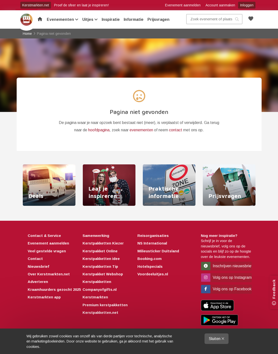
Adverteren (38, 282)
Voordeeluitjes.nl (152, 274)
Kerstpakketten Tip (100, 266)
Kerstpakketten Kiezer (103, 243)
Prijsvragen (158, 19)
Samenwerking (96, 235)
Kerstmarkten (95, 297)
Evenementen (62, 19)
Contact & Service (44, 235)
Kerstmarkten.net (35, 5)
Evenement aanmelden (183, 5)
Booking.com (149, 258)
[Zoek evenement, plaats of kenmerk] (214, 19)
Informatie (134, 19)
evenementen (141, 130)
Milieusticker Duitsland (158, 251)
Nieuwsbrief (38, 266)
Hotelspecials (150, 266)
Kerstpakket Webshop (103, 274)
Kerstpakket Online (100, 251)
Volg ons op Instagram (226, 277)
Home (26, 20)
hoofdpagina (98, 130)
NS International (152, 243)
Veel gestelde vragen (47, 251)
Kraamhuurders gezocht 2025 (54, 289)
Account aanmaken (220, 5)
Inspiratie (111, 19)
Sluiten (216, 339)
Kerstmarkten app (44, 297)
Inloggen (247, 5)
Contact (35, 258)
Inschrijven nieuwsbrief (226, 266)
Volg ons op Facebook (226, 289)
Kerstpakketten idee (101, 258)
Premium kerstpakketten (105, 305)
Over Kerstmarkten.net (49, 274)
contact (175, 130)
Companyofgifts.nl (100, 289)
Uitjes (90, 19)
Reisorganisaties (153, 235)
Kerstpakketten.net (100, 312)
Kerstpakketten (97, 282)
